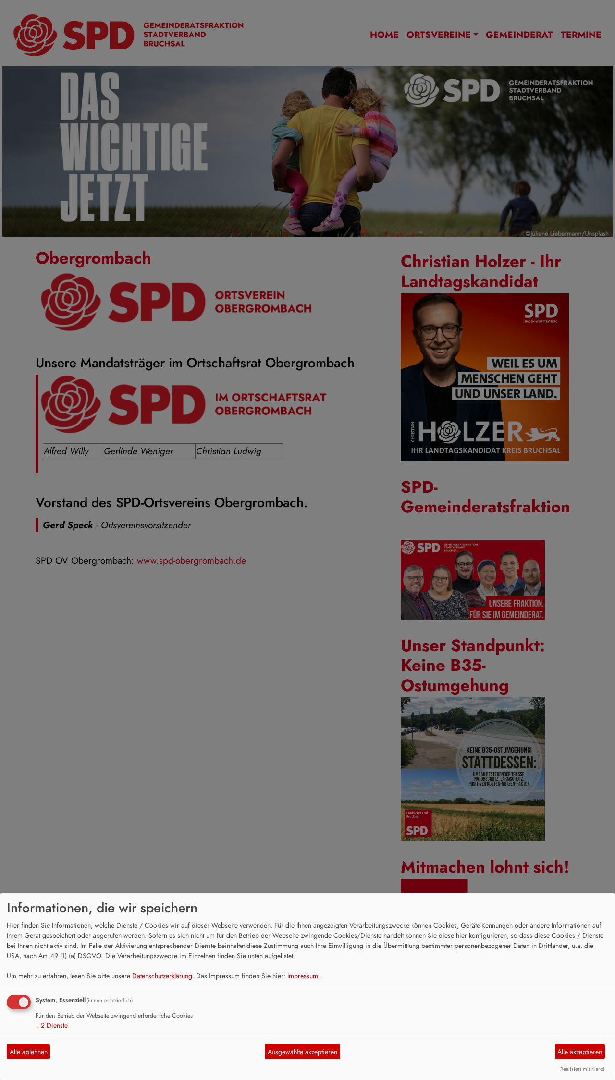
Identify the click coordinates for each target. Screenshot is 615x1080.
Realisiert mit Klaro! (582, 1069)
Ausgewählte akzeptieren (302, 1051)
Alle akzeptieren (579, 1051)
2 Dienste (52, 1025)
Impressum (302, 976)
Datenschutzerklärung (162, 976)
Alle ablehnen (29, 1051)
